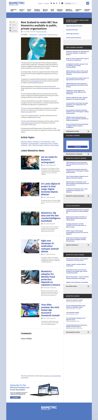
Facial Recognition (42, 34)
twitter (56, 3)
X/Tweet (14, 24)
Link (13, 27)
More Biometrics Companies (74, 154)
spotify (62, 3)
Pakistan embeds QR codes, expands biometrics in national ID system (76, 98)
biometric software (26, 141)
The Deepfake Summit (77, 313)
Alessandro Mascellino (42, 31)
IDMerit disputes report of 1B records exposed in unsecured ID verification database (77, 72)
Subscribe (46, 3)
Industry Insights (45, 10)
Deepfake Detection (72, 30)
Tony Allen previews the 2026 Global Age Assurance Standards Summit (50, 310)
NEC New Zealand (38, 145)
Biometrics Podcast (87, 10)
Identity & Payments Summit (77, 300)
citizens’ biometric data (31, 123)
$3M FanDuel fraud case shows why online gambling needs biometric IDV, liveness (77, 85)
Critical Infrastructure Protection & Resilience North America (77, 326)
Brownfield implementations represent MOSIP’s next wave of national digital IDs (77, 211)
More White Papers (71, 286)
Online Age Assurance (72, 33)
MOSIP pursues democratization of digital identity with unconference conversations (76, 218)
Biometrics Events (79, 10)
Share (13, 22)
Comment (14, 30)
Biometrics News (14, 10)
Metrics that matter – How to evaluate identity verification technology (77, 277)
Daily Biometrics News (72, 131)
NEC (57, 79)
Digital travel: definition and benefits (77, 282)
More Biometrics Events (73, 332)
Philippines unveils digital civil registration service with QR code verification (76, 92)
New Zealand (55, 145)
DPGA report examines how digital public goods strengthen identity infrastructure (76, 239)
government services (46, 143)
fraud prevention (34, 143)
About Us (40, 3)
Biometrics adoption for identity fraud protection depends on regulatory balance (50, 278)
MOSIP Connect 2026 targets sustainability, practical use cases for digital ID (77, 232)
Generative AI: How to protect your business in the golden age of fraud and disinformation (76, 271)
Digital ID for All (21, 10)
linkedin (54, 3)
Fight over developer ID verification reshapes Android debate (50, 246)
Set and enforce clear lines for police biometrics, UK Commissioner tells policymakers (77, 104)
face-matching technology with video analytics (46, 88)
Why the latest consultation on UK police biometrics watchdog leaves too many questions (77, 183)
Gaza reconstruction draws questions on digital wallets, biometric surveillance (77, 125)
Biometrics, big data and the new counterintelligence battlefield (50, 217)
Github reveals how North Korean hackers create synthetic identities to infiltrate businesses (77, 118)
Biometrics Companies (60, 10)
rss (51, 3)
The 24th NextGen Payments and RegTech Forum (77, 319)
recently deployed (35, 81)
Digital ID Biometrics (72, 245)
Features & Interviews (37, 10)
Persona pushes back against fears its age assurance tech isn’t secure (77, 78)
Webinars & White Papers (69, 10)
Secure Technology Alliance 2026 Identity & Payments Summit (77, 307)
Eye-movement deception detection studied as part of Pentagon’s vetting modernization (77, 111)
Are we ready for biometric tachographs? (49, 160)
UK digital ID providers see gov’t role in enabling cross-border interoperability (77, 65)
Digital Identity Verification (74, 26)
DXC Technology (45, 141)
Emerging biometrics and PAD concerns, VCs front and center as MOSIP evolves (76, 225)
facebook (59, 3)
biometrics (36, 141)
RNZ (30, 72)
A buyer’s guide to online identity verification (76, 265)
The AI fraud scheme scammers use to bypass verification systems (77, 177)
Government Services (53, 34)
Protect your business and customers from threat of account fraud (77, 259)
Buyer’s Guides (29, 10)
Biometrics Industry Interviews (75, 196)
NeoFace (47, 145)
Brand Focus (52, 10)
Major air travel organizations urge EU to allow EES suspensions (77, 59)
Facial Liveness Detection (73, 37)
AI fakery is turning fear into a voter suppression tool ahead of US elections (77, 190)
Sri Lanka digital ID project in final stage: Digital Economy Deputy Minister (50, 189)
